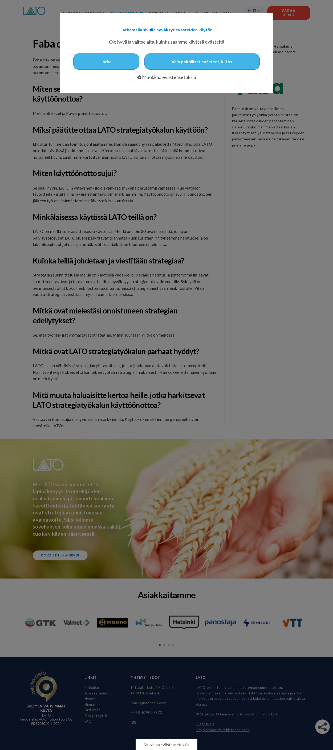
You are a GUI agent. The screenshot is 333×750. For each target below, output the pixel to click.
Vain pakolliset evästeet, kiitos (202, 61)
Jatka (106, 61)
